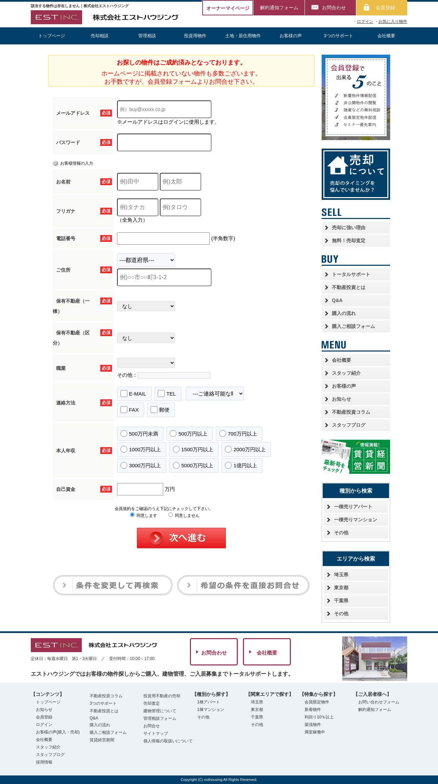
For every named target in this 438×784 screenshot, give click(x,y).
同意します (143, 515)
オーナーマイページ (227, 8)
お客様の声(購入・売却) (58, 732)
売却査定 (151, 703)
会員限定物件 (317, 702)
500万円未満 (139, 433)
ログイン (365, 21)
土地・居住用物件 (243, 35)
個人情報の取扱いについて (168, 741)
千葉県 (341, 600)
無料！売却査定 (348, 240)
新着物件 (313, 709)
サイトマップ (155, 733)
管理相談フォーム (159, 718)
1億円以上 (241, 465)
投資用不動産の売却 (161, 695)
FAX (129, 409)
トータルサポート (351, 274)
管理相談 (147, 35)
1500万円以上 (193, 449)
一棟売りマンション (355, 519)
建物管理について (159, 711)
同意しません (183, 515)
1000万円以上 (140, 449)
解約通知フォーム (279, 7)
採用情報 (44, 762)
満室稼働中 (315, 732)
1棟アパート (208, 702)
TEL (167, 393)
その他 (341, 532)
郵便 (160, 409)
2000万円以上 (245, 449)
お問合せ (151, 726)
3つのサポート (338, 35)
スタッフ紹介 (346, 373)
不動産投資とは (348, 287)
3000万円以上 (140, 465)
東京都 (341, 587)
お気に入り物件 (392, 21)
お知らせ (341, 399)
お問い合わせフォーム (378, 702)
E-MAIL (133, 393)
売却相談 (99, 35)
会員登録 (385, 7)
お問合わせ (334, 7)
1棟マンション (210, 709)
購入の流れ (344, 313)
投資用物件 (195, 35)
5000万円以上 (193, 465)
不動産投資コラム (351, 412)
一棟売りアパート (353, 506)
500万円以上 (188, 433)
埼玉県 (341, 574)
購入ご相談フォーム (353, 326)
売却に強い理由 (348, 227)
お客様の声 (291, 35)
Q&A (337, 300)
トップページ (51, 35)
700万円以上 (238, 433)
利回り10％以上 (319, 717)
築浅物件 (313, 724)
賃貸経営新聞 (102, 740)
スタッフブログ (348, 425)
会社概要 (386, 35)
